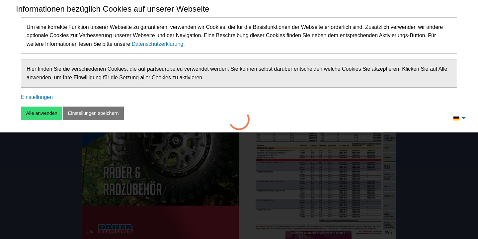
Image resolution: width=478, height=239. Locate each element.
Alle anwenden (41, 113)
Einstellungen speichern (93, 113)
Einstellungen (37, 97)
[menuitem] (457, 118)
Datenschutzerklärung (158, 44)
